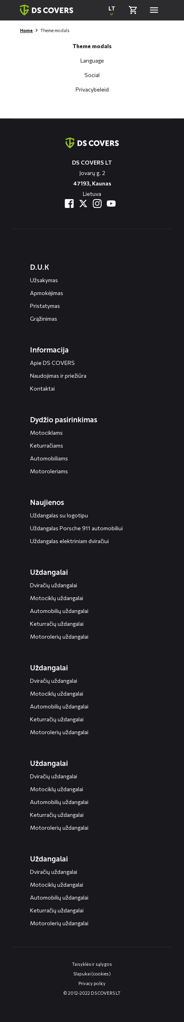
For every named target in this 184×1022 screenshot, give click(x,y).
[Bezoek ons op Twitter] (83, 203)
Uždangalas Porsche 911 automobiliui (76, 528)
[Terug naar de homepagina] (92, 143)
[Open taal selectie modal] (92, 57)
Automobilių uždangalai (59, 610)
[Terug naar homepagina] (46, 10)
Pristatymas (45, 305)
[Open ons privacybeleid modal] (92, 86)
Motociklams (46, 432)
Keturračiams (46, 445)
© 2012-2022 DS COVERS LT (92, 993)
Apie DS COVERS (52, 362)
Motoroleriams (49, 471)
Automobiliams (49, 458)
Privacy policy (92, 983)
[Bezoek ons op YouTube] (111, 203)
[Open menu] (154, 10)
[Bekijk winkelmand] (133, 10)
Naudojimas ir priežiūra (58, 375)
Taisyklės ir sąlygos (92, 964)
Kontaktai (42, 388)
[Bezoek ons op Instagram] (97, 203)
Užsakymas (44, 280)
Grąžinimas (43, 318)
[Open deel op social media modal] (92, 71)
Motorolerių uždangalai (59, 636)
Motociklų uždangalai (56, 597)
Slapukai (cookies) (91, 973)
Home (26, 30)
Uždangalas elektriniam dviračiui (69, 540)
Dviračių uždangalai (53, 585)
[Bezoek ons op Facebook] (69, 203)
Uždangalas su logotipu (59, 515)
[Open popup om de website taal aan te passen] (112, 10)
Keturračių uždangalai (57, 623)
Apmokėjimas (46, 292)
